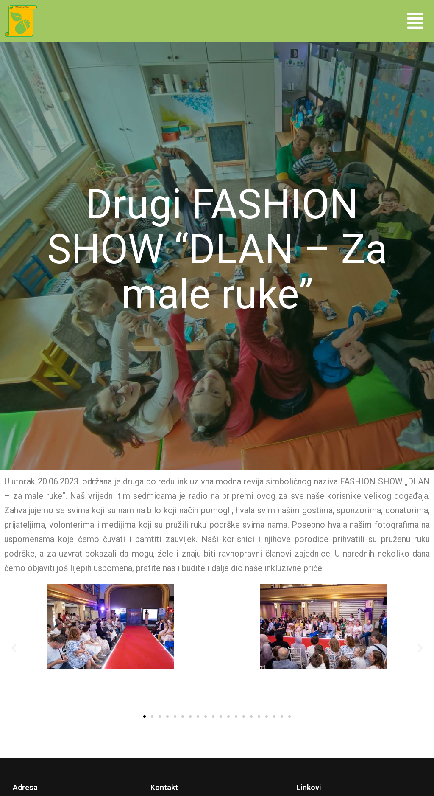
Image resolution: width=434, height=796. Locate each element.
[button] (415, 21)
